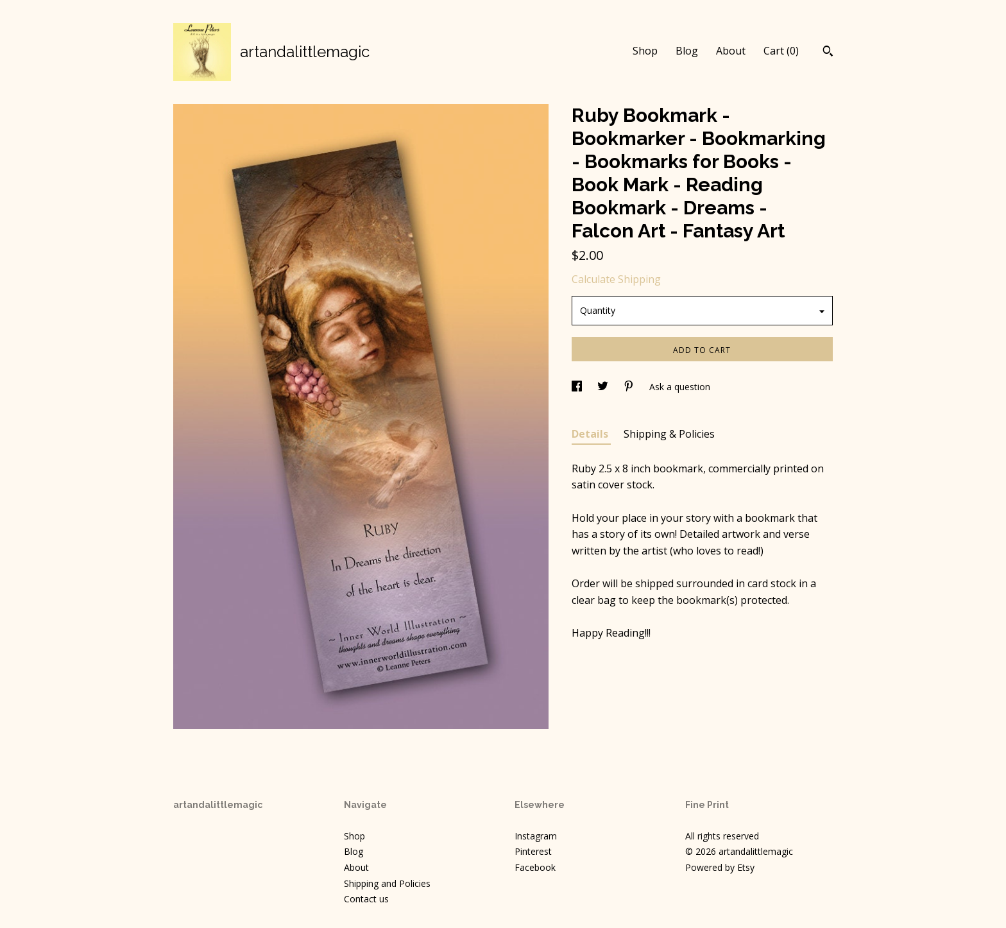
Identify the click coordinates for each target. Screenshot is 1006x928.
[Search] (828, 53)
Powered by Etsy (719, 867)
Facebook (535, 867)
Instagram (536, 836)
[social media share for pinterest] (630, 387)
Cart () (781, 51)
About (731, 51)
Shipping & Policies (669, 434)
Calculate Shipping (616, 279)
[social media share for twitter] (604, 387)
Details (591, 434)
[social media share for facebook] (578, 387)
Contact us (366, 899)
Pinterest (533, 851)
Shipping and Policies (387, 883)
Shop (645, 51)
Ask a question (679, 387)
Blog (687, 51)
